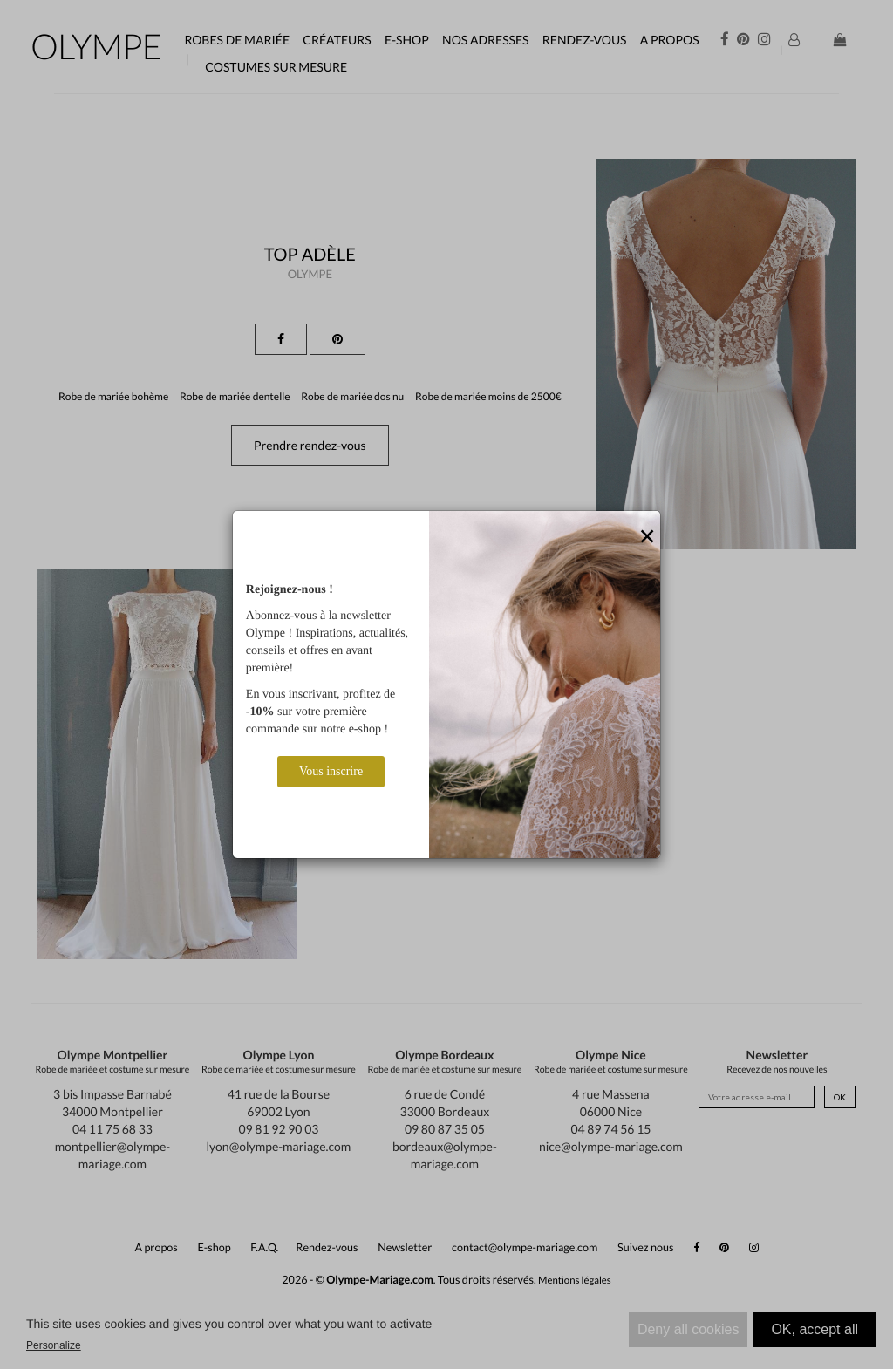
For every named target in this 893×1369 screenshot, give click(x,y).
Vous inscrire (331, 771)
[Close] (647, 537)
